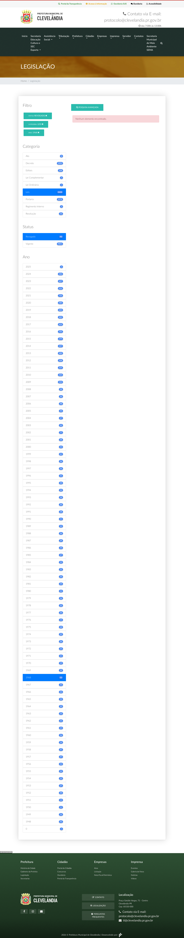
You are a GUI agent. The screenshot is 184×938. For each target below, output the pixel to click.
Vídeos (134, 877)
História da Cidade (28, 867)
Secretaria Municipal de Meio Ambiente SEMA (152, 42)
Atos (96, 867)
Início (24, 35)
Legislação (25, 874)
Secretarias (25, 877)
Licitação (97, 870)
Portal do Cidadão (64, 867)
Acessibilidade (153, 4)
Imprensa (114, 35)
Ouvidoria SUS (118, 4)
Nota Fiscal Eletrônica (103, 874)
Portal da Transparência (69, 4)
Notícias (134, 874)
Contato (98, 896)
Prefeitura (77, 35)
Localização (98, 904)
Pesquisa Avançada (87, 106)
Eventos (134, 867)
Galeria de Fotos (137, 870)
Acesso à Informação (95, 4)
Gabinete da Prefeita (29, 870)
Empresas (102, 35)
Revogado (37, 114)
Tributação (64, 35)
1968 (33, 131)
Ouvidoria (136, 4)
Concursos (61, 870)
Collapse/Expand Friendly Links (6, 850)
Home (24, 80)
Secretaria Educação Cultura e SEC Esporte (36, 42)
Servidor (126, 35)
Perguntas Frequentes (98, 914)
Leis (35, 123)
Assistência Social (49, 37)
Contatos (138, 35)
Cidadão (90, 35)
